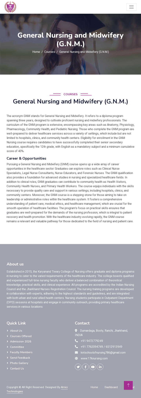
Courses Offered (21, 336)
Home (36, 52)
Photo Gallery (19, 363)
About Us (16, 331)
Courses (49, 52)
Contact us (17, 368)
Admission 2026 (20, 341)
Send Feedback (20, 358)
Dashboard (111, 387)
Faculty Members (21, 352)
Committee (17, 347)
